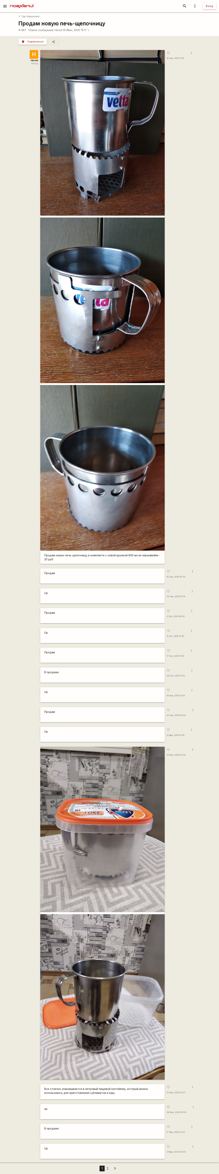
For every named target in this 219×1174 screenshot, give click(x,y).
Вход (209, 6)
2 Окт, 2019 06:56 (176, 616)
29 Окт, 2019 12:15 (176, 676)
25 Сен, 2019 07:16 (176, 596)
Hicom (58, 30)
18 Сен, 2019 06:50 (176, 577)
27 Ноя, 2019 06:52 (176, 715)
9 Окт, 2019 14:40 (175, 636)
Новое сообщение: (41, 30)
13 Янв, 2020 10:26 (176, 755)
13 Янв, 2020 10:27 (176, 1092)
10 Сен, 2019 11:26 (175, 58)
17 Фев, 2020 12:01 (176, 1132)
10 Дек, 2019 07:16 (175, 735)
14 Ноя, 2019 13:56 (176, 695)
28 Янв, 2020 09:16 (176, 1112)
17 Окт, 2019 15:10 (175, 656)
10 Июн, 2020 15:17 (76, 30)
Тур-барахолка (29, 16)
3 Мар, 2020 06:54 (176, 1152)
